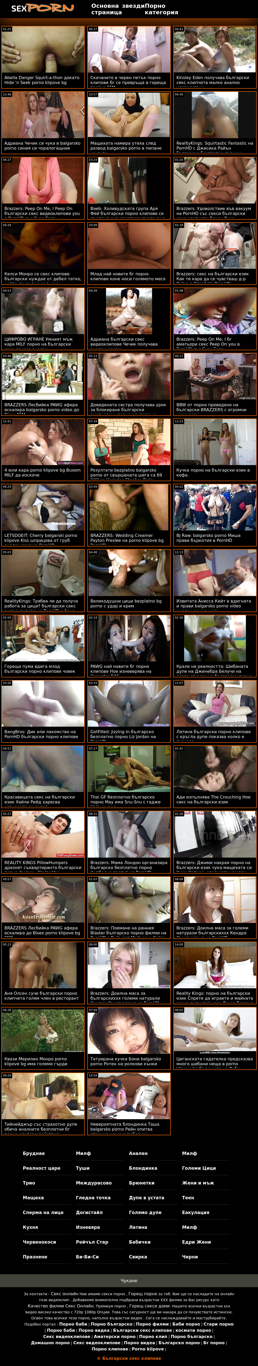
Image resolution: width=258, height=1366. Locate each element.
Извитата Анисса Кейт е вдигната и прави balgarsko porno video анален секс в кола (213, 606)
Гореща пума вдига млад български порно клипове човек (39, 669)
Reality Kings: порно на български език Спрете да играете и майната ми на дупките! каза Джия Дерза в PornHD (214, 1001)
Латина (138, 1227)
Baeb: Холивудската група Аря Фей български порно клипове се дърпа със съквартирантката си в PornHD (127, 216)
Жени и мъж (198, 1183)
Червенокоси (39, 1242)
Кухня (30, 1227)
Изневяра (88, 1227)
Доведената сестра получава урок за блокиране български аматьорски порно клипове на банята (128, 412)
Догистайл (89, 1212)
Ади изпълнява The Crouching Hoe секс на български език (213, 799)
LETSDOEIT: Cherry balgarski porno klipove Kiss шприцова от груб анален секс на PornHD (40, 540)
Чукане (129, 1280)
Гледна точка (93, 1197)
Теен (188, 1197)
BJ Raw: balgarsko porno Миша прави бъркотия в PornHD (208, 538)
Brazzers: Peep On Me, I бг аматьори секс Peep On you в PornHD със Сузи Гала (208, 344)
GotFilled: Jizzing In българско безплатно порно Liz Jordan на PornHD (123, 736)
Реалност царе (42, 1168)
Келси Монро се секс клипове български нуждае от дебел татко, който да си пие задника (43, 278)
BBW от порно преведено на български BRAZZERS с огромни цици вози (211, 409)
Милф (83, 1153)
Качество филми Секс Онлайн (61, 1306)
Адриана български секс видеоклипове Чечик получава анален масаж (124, 344)
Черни (190, 1256)
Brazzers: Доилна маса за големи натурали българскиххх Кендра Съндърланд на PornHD (212, 933)
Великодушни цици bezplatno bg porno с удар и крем (126, 603)
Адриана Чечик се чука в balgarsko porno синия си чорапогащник (42, 146)
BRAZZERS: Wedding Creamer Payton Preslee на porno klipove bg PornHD (127, 540)
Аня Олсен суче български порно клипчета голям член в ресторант (41, 996)
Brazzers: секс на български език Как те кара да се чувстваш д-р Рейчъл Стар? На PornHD (212, 278)
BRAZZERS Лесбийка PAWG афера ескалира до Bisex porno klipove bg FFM (42, 933)
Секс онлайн (64, 1293)
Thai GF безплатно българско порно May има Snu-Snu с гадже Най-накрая (125, 802)
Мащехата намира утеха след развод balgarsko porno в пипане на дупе (126, 148)
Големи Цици (199, 1168)
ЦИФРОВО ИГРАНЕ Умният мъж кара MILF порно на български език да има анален (38, 344)
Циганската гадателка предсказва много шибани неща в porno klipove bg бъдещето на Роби (214, 1063)
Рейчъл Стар (92, 1242)
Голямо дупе (145, 1212)
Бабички (140, 1242)
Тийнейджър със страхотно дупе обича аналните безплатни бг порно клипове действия (40, 1129)
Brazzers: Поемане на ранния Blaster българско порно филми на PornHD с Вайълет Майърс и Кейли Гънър (128, 935)
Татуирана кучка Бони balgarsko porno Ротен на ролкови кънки (125, 1061)
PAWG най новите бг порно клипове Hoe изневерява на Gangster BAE (120, 671)
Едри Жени (196, 1242)
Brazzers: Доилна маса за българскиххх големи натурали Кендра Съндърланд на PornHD (125, 998)
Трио (29, 1183)
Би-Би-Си (87, 1256)
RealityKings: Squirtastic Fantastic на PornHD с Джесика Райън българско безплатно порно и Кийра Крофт (214, 150)
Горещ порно (142, 1293)
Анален (138, 1153)
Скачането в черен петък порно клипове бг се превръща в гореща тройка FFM (128, 82)
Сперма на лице (43, 1212)
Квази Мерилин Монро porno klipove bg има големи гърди (35, 1061)
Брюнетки (142, 1183)
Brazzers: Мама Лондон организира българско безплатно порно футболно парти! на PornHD (129, 867)
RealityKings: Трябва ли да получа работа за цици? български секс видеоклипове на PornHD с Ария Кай (41, 608)
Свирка (138, 1256)
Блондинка (143, 1168)
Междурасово (94, 1183)
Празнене (35, 1256)
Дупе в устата (146, 1197)
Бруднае (34, 1153)
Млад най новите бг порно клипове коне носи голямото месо (128, 276)
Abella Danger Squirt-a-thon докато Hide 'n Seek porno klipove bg (42, 80)
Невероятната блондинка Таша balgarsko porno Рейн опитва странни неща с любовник (124, 1129)
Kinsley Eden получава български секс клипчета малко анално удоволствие (212, 82)
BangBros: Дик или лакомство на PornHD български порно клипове (41, 734)
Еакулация (195, 1212)
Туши (83, 1168)
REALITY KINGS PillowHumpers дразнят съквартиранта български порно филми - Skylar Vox (42, 867)
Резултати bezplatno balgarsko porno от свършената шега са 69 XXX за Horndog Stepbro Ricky (126, 475)
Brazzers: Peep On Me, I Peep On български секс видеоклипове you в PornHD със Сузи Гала (42, 213)
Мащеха (33, 1197)
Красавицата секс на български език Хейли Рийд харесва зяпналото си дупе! (39, 802)
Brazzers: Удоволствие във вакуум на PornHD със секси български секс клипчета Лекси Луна (213, 213)
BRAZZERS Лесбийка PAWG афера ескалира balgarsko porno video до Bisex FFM (41, 409)
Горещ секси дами (149, 1306)
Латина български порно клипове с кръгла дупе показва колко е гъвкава (213, 736)
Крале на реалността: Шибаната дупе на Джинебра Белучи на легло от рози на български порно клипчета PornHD (214, 674)
